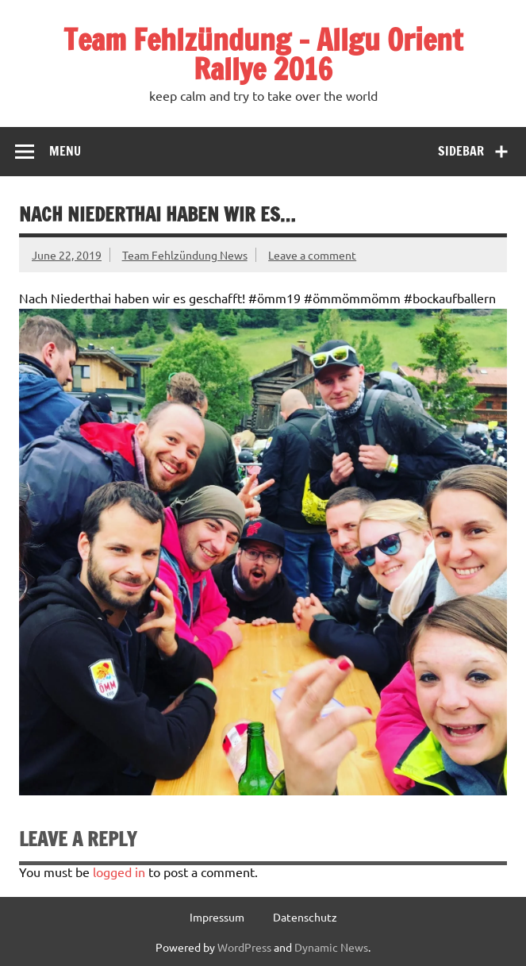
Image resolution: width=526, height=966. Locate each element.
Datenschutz (305, 916)
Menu (65, 151)
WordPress (244, 947)
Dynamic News (331, 947)
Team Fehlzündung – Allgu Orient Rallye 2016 (263, 54)
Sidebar (461, 151)
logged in (119, 871)
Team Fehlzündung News (185, 255)
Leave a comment (312, 255)
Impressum (217, 916)
